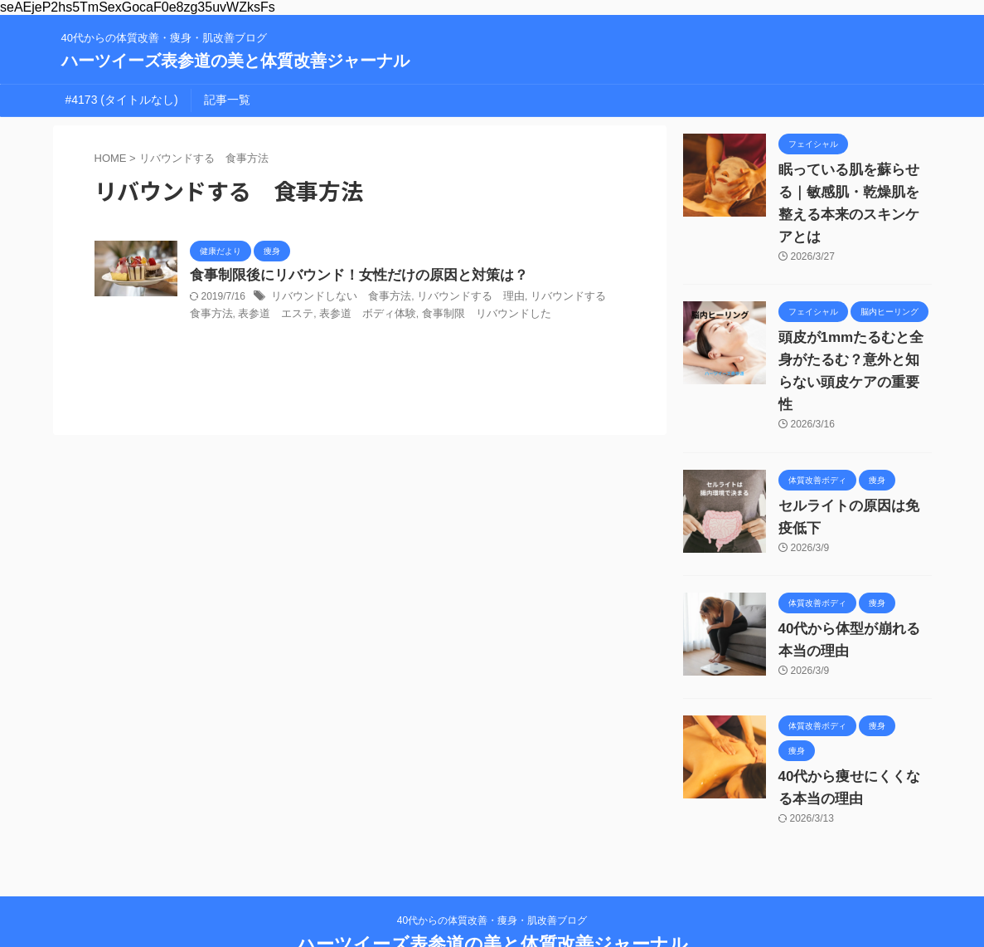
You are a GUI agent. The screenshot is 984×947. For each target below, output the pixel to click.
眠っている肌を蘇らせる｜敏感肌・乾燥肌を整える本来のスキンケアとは (853, 193)
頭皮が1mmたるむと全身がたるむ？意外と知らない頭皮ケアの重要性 (853, 338)
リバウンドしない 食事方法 (335, 298)
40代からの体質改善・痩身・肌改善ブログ (492, 869)
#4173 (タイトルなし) (121, 99)
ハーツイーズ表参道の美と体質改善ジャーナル (235, 60)
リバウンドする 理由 (456, 298)
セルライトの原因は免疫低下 (853, 461)
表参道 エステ (239, 315)
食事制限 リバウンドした (435, 315)
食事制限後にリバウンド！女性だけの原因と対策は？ (349, 276)
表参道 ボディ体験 (325, 315)
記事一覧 (227, 99)
